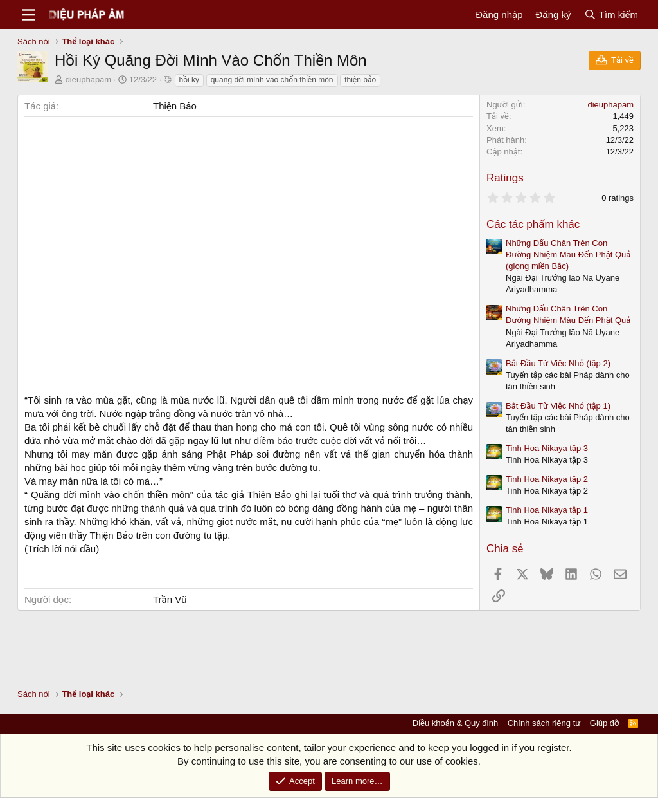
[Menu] (28, 15)
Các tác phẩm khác (533, 224)
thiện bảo (360, 79)
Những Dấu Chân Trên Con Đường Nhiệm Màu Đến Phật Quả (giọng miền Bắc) (568, 254)
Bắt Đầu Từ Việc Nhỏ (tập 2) (558, 363)
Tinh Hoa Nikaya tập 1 (547, 510)
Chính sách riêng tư (544, 723)
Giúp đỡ (604, 723)
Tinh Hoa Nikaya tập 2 (547, 479)
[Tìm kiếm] (611, 14)
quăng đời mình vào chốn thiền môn (272, 79)
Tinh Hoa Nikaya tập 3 (547, 448)
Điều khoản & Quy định (455, 723)
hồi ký (189, 79)
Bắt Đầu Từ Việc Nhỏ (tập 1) (558, 406)
